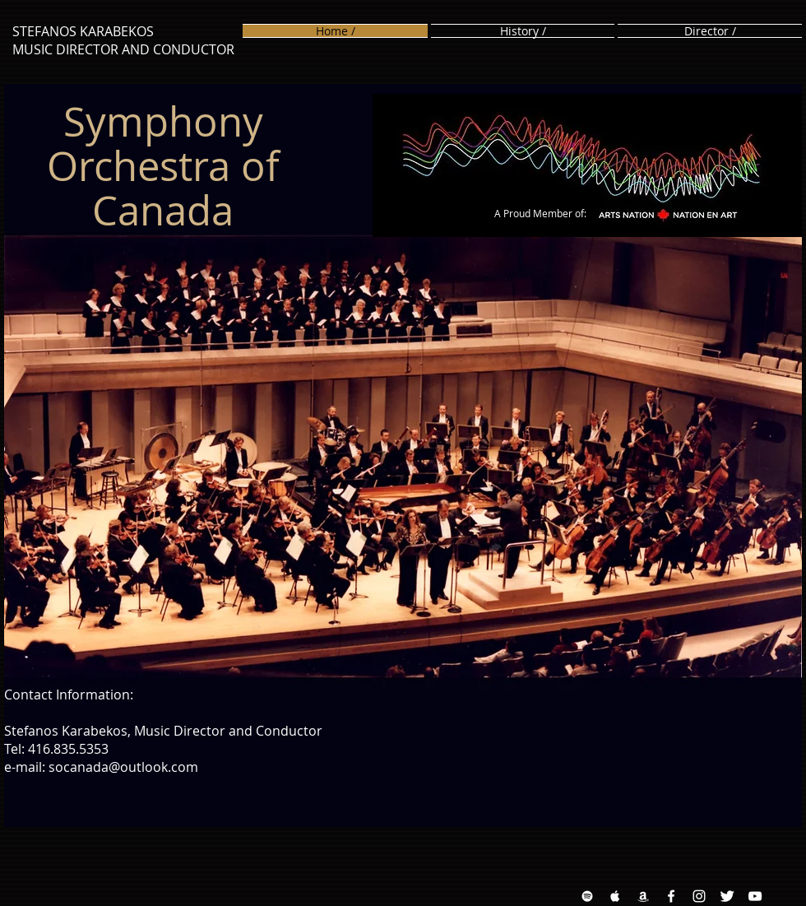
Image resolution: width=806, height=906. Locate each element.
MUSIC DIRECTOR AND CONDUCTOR (123, 49)
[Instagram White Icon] (699, 896)
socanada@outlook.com (123, 767)
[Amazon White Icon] (643, 896)
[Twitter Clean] (727, 896)
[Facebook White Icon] (671, 896)
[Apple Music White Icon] (615, 896)
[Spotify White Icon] (587, 896)
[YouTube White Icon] (755, 896)
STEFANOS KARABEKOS (83, 31)
